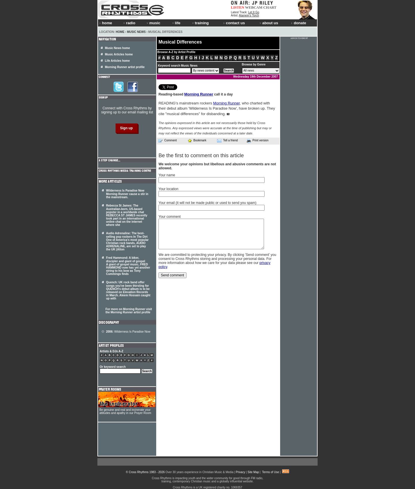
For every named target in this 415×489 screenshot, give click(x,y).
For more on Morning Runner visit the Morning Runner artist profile (128, 311)
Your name (167, 175)
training (200, 23)
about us (268, 23)
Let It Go (253, 12)
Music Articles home (119, 54)
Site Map (253, 472)
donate (298, 23)
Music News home (117, 48)
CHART (270, 7)
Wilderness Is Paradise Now (128, 331)
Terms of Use (270, 472)
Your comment (170, 217)
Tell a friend (227, 140)
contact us (234, 23)
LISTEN (237, 7)
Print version (257, 140)
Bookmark (197, 140)
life (175, 23)
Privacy (240, 472)
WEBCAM (253, 7)
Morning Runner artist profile (125, 67)
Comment (167, 140)
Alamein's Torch (249, 15)
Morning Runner (198, 94)
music (153, 23)
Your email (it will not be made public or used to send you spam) (207, 203)
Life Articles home (117, 60)
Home (120, 31)
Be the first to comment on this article (201, 155)
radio (128, 23)
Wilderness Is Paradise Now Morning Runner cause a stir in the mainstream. (127, 194)
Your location (168, 189)
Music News (136, 31)
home (105, 23)
